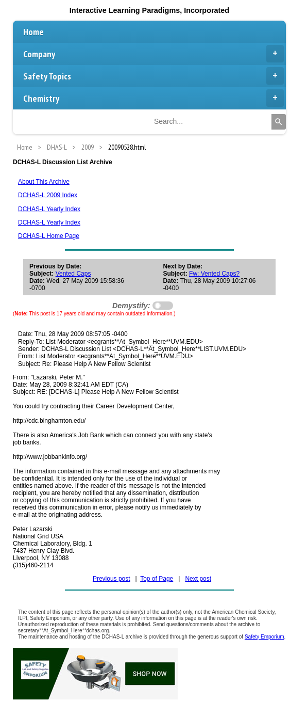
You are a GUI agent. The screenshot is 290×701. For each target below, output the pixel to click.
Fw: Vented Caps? (214, 273)
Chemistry (153, 98)
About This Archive (44, 181)
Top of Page (156, 578)
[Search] (278, 122)
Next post (198, 578)
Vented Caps (73, 273)
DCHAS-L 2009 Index (47, 195)
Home (33, 32)
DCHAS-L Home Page (48, 236)
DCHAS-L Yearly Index (49, 209)
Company (153, 53)
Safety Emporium (264, 637)
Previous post (111, 578)
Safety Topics (153, 76)
